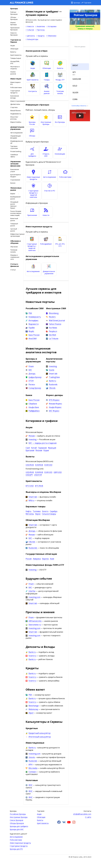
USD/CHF (38, 475)
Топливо (37, 511)
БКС (30, 370)
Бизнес (12, 183)
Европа (45, 559)
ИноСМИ (33, 338)
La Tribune (53, 338)
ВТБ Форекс (54, 400)
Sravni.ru (32, 655)
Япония (39, 450)
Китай (34, 448)
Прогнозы (41, 30)
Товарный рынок (14, 225)
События (30, 30)
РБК (30, 313)
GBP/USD (58, 472)
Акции (12, 46)
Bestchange (34, 705)
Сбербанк (33, 403)
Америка (37, 559)
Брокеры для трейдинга (19, 826)
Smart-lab (53, 373)
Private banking (15, 151)
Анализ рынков (13, 73)
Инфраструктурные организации (15, 235)
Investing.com (34, 597)
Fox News (53, 327)
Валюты (13, 52)
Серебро (53, 511)
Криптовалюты (15, 55)
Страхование (15, 180)
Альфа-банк (34, 407)
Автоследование (15, 133)
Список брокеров (16, 820)
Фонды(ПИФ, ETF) (15, 62)
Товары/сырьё (15, 58)
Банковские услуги (14, 170)
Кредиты (41, 36)
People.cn (53, 331)
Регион (32, 384)
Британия (30, 450)
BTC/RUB (39, 486)
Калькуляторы (32, 39)
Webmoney (33, 709)
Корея (46, 450)
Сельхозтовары (49, 514)
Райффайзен (34, 411)
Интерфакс (33, 320)
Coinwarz (32, 772)
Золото (45, 511)
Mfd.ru (31, 500)
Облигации (14, 49)
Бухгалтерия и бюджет (15, 176)
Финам (32, 436)
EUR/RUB (39, 465)
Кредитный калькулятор (39, 733)
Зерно (38, 514)
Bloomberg (54, 313)
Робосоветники (15, 87)
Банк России (34, 335)
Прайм (32, 327)
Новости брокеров (14, 34)
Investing (53, 366)
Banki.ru (52, 381)
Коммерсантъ (35, 317)
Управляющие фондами (15, 137)
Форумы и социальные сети (14, 257)
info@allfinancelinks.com (82, 814)
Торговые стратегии (14, 147)
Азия (52, 559)
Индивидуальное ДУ (15, 142)
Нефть (28, 511)
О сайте (88, 817)
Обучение (14, 247)
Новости (30, 26)
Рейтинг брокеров (14, 13)
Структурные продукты (15, 92)
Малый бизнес (15, 110)
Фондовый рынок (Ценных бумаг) (14, 205)
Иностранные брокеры (18, 817)
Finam (31, 366)
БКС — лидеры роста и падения (42, 443)
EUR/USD (48, 465)
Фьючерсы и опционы (15, 68)
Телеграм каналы (13, 251)
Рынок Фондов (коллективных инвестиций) (15, 213)
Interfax (32, 591)
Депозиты (31, 36)
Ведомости (34, 324)
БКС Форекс (54, 411)
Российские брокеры (18, 814)
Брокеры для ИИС (17, 829)
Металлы (30, 514)
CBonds (52, 388)
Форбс (31, 331)
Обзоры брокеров (14, 18)
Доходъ (32, 373)
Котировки (52, 26)
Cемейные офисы (14, 156)
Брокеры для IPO (16, 849)
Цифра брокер (35, 377)
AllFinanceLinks (35, 621)
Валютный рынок (14, 219)
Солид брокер (35, 388)
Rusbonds (53, 384)
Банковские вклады (14, 97)
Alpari (31, 713)
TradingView (54, 377)
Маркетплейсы (15, 122)
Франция (52, 448)
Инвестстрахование (15, 101)
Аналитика (41, 26)
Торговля (87, 3)
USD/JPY (29, 475)
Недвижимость (15, 114)
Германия (42, 448)
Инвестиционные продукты (20, 843)
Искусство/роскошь (14, 118)
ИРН (31, 764)
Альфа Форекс (55, 407)
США (28, 448)
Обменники (52, 36)
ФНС (31, 785)
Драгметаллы (15, 104)
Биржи (12, 194)
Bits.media (33, 768)
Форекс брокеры (13, 23)
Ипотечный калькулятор (40, 737)
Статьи (13, 270)
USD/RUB (30, 465)
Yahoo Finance (55, 324)
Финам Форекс (55, 403)
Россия (29, 559)
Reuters (52, 317)
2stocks (32, 757)
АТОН (31, 381)
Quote (51, 370)
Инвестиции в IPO (15, 83)
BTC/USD (30, 486)
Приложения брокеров (14, 29)
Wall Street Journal (57, 320)
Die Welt (52, 335)
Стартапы (14, 107)
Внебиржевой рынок (15, 198)
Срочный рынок (13, 230)
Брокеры (77, 3)
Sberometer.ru (35, 624)
